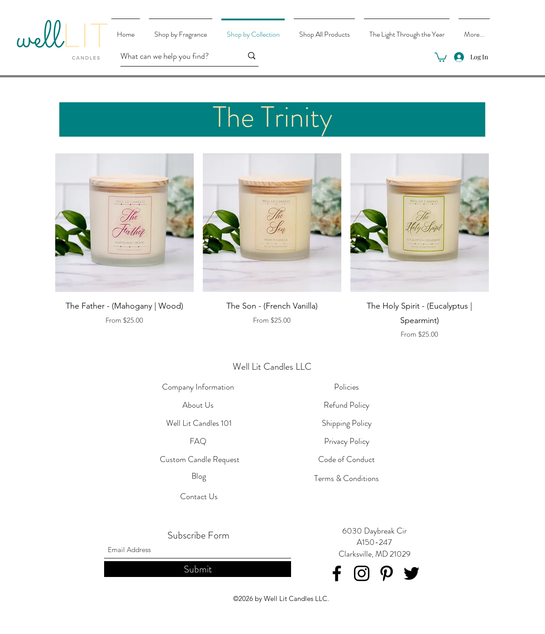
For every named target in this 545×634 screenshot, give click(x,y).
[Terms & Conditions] (346, 479)
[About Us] (198, 405)
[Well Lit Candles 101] (199, 424)
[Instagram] (361, 573)
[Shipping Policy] (346, 424)
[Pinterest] (386, 573)
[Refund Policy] (346, 405)
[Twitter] (411, 573)
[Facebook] (336, 573)
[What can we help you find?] (174, 56)
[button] (441, 57)
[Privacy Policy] (346, 442)
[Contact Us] (199, 497)
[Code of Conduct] (346, 460)
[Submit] (197, 569)
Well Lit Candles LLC (272, 366)
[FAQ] (198, 442)
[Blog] (198, 476)
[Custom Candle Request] (199, 460)
